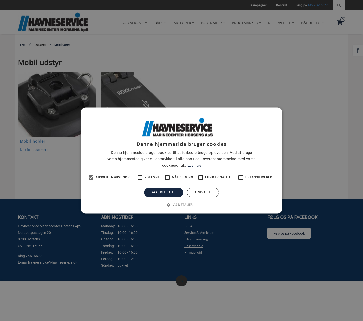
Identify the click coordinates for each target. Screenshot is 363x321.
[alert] (181, 160)
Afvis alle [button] (203, 192)
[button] (181, 204)
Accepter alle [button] (163, 192)
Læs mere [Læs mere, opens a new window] (194, 165)
